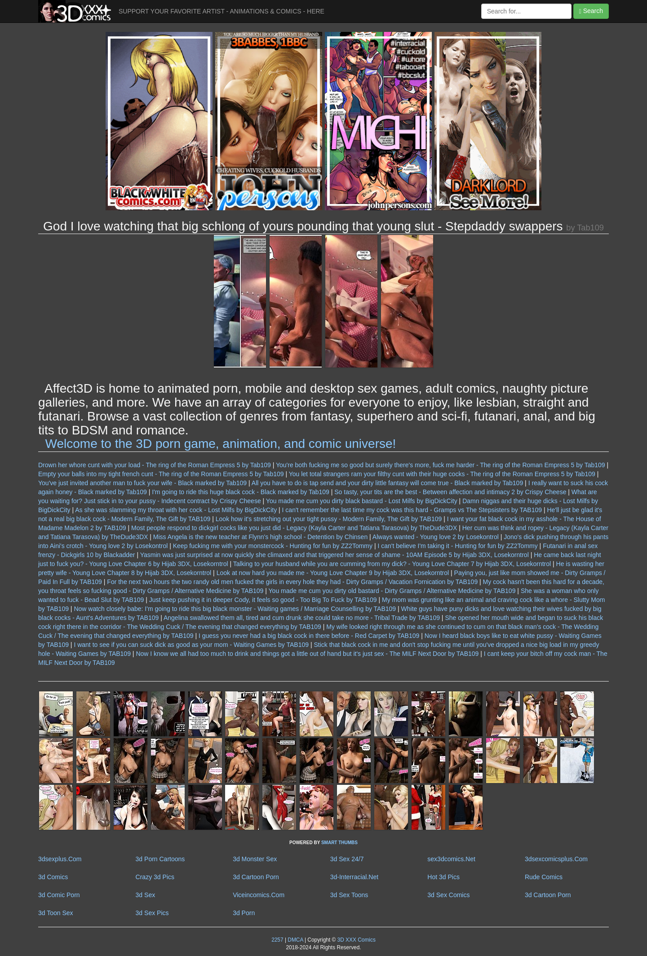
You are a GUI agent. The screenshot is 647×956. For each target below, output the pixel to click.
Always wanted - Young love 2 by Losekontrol (435, 536)
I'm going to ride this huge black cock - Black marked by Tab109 (240, 492)
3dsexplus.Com (60, 859)
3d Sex (145, 894)
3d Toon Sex (55, 912)
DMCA (295, 940)
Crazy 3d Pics (155, 877)
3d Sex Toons (349, 894)
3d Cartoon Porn (256, 877)
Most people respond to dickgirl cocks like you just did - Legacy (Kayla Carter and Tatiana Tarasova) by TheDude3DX (294, 527)
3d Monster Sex (255, 859)
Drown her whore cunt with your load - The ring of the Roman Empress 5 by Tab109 (154, 465)
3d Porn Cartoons (160, 859)
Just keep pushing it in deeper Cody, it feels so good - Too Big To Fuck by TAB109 (263, 599)
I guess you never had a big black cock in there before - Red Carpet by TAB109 (309, 635)
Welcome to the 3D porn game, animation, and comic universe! (220, 444)
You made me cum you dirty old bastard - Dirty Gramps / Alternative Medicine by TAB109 (392, 590)
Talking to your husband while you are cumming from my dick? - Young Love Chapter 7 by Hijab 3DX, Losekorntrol (392, 563)
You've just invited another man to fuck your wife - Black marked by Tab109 (142, 483)
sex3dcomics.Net (451, 859)
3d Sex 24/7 (347, 859)
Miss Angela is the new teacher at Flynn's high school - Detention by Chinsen (260, 536)
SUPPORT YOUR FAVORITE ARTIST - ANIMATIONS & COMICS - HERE (221, 11)
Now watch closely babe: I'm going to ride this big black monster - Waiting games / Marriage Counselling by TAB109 (235, 608)
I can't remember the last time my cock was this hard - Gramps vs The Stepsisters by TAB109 (412, 509)
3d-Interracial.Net (354, 877)
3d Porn (244, 912)
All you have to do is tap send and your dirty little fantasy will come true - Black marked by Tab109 (387, 483)
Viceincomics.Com (258, 894)
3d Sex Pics (152, 912)
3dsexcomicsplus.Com (556, 859)
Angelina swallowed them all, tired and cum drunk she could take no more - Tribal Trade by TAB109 (302, 617)
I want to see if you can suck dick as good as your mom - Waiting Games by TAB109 (191, 644)
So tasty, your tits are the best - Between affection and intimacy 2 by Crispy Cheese (450, 492)
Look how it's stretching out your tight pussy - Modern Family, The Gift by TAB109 (329, 518)
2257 (277, 940)
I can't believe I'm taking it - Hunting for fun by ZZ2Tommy (457, 545)
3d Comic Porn (59, 894)
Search (591, 11)
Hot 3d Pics (443, 877)
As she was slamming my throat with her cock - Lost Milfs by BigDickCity (176, 509)
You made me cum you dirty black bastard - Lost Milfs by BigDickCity (361, 501)
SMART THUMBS (339, 842)
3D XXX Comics (356, 940)
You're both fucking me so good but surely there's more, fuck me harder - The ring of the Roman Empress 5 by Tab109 (440, 465)
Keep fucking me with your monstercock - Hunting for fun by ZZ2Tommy (272, 545)
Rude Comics (544, 877)
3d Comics (53, 877)
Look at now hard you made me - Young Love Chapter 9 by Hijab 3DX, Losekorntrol (333, 572)
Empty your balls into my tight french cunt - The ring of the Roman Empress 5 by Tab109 (161, 474)
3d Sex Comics (448, 894)
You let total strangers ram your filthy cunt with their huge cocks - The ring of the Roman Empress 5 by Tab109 (442, 474)
